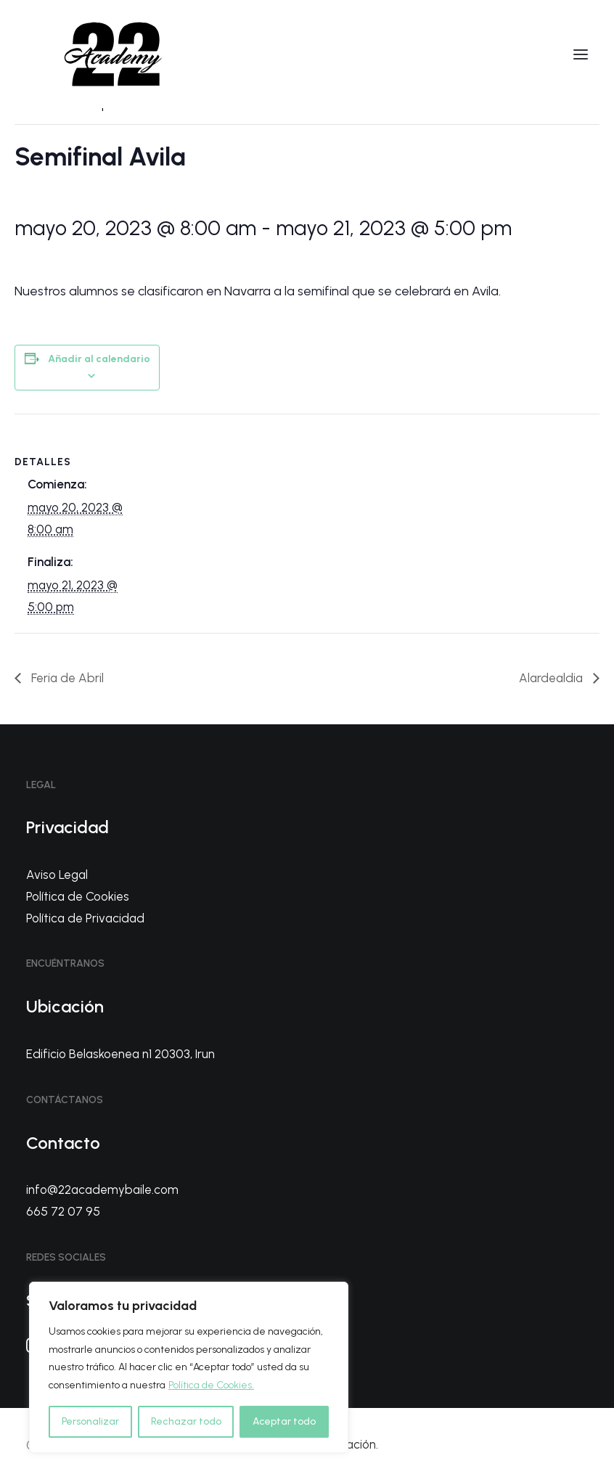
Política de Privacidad (85, 918)
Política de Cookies (77, 896)
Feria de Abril (66, 678)
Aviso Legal (57, 874)
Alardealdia (552, 678)
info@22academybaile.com (102, 1189)
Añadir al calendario (99, 359)
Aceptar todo (284, 1421)
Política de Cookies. (211, 1385)
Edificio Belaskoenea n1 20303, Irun (120, 1054)
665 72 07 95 (63, 1211)
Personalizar (90, 1421)
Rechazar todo (186, 1421)
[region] (188, 1367)
